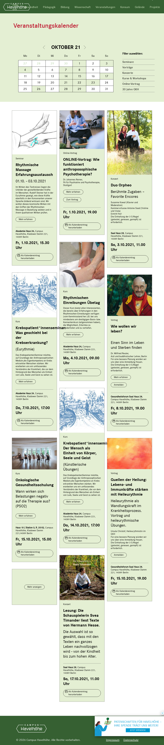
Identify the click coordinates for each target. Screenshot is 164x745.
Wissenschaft (82, 7)
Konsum (125, 7)
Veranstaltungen (105, 7)
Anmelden (119, 384)
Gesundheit (31, 7)
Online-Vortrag (131, 83)
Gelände (140, 7)
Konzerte (127, 73)
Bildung (65, 7)
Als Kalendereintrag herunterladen (30, 257)
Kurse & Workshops (134, 78)
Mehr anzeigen (34, 587)
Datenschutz (130, 740)
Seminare (128, 62)
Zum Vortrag (72, 199)
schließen (162, 713)
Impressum (112, 740)
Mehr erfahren (26, 219)
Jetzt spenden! (138, 730)
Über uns (15, 7)
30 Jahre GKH (130, 89)
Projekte (155, 7)
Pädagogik (49, 7)
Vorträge (127, 67)
